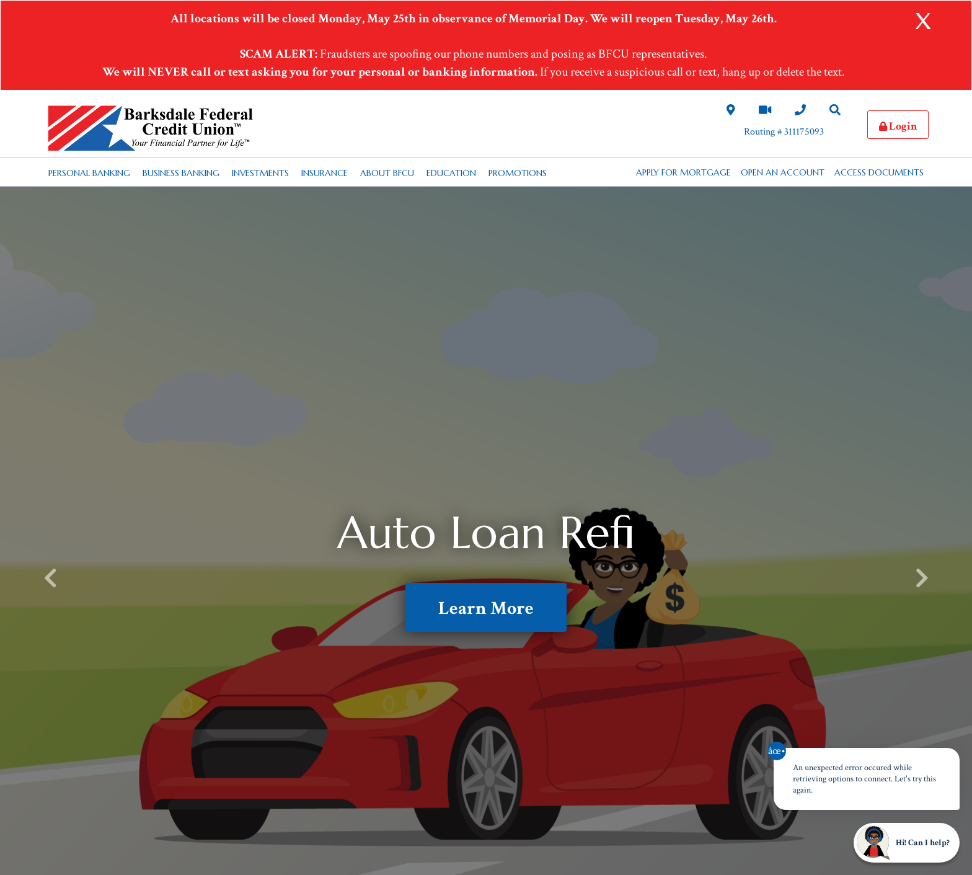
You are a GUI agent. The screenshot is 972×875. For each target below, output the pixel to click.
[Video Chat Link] (765, 111)
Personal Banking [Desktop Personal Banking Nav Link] (89, 173)
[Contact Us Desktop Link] (800, 111)
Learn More (486, 609)
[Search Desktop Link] (835, 111)
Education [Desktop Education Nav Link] (451, 173)
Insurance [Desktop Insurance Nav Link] (324, 173)
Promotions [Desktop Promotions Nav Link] (517, 173)
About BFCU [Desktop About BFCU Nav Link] (387, 173)
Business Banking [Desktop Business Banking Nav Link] (181, 173)
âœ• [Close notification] (776, 751)
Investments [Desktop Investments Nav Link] (260, 173)
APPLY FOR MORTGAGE (683, 172)
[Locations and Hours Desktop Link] (731, 111)
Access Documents (879, 172)
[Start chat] (907, 843)
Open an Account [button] (782, 172)
